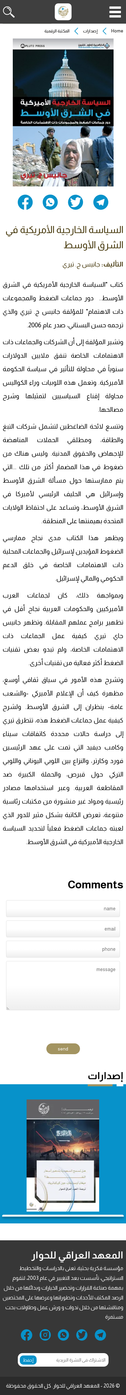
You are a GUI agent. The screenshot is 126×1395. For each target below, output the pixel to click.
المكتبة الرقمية (57, 30)
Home (117, 30)
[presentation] (71, 1024)
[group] (63, 1155)
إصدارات (90, 30)
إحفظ (28, 1360)
